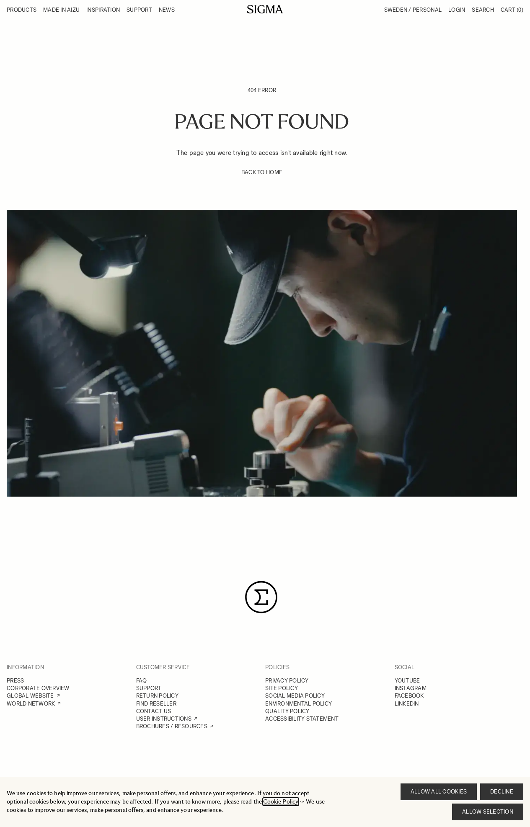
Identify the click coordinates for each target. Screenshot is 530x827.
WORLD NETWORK (31, 704)
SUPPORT (149, 688)
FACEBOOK (409, 696)
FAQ (141, 681)
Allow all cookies (439, 791)
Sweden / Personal (413, 10)
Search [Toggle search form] (483, 10)
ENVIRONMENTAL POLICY (298, 704)
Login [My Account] (456, 10)
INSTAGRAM (411, 688)
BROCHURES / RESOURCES (171, 726)
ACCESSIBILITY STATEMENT (302, 719)
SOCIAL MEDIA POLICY (295, 696)
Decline (501, 791)
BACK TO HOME (261, 172)
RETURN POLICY (157, 696)
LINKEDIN (407, 704)
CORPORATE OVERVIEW (38, 688)
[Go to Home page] (265, 9)
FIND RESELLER (156, 704)
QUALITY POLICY (287, 711)
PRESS (15, 681)
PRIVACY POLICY (287, 681)
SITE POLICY (281, 688)
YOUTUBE (407, 681)
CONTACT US (153, 711)
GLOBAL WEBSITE (30, 696)
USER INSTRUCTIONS (163, 719)
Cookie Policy (280, 801)
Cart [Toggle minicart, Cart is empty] (512, 10)
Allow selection (487, 812)
